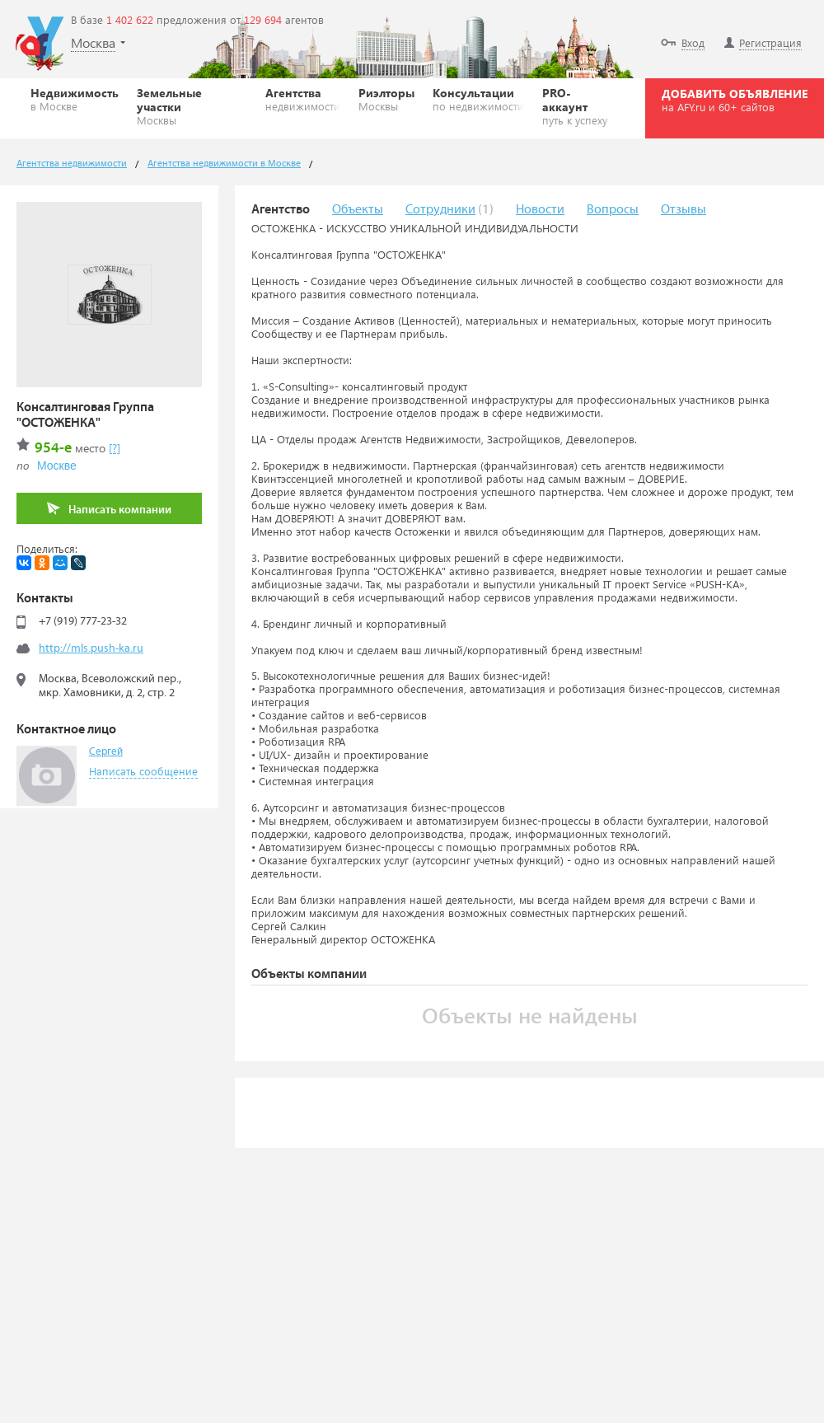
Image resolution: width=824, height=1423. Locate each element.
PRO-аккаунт (578, 106)
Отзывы (683, 210)
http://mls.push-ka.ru (91, 648)
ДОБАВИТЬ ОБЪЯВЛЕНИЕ (735, 100)
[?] (114, 448)
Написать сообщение (143, 771)
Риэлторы (386, 99)
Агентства (302, 99)
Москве (57, 465)
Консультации (478, 99)
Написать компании (109, 509)
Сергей (106, 752)
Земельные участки (192, 106)
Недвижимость (74, 99)
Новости (540, 210)
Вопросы (613, 210)
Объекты (357, 210)
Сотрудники (440, 210)
